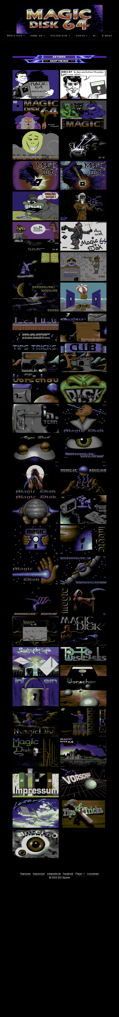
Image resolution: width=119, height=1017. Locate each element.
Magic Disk (14, 36)
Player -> (80, 873)
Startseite (25, 873)
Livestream (93, 873)
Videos (80, 36)
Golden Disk (59, 36)
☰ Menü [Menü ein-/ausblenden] (107, 36)
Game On (36, 36)
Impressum (39, 873)
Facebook (68, 873)
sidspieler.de (54, 873)
